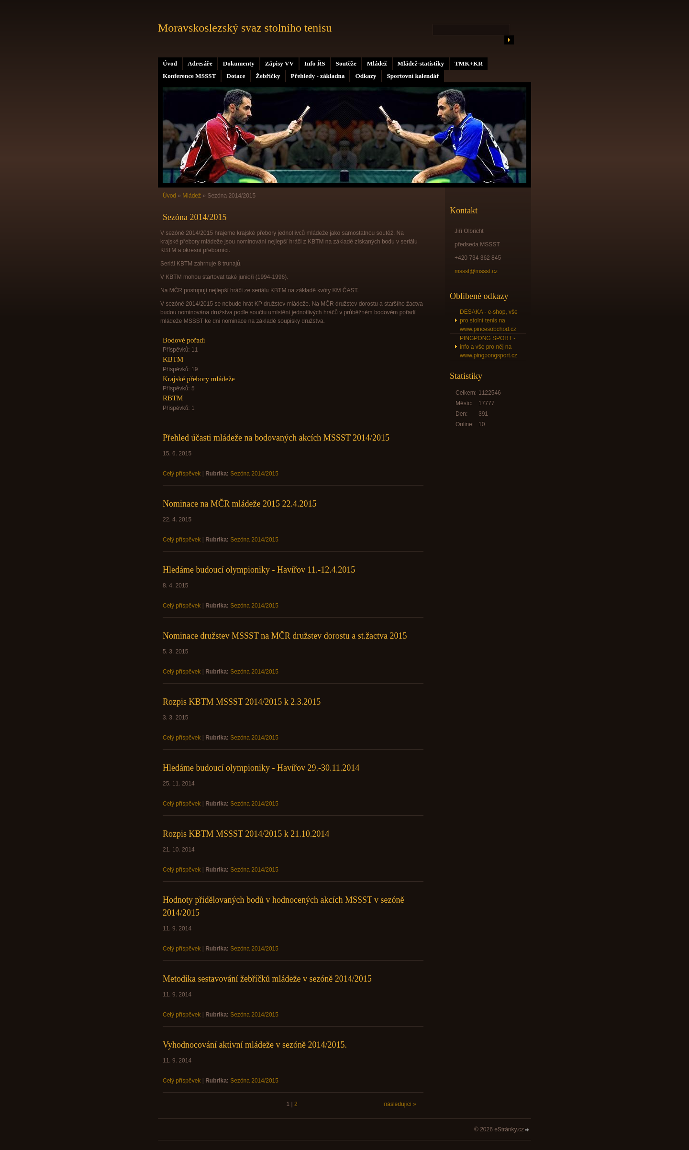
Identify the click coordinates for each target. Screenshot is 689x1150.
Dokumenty (239, 63)
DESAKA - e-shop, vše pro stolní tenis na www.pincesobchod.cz (489, 320)
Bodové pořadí (184, 340)
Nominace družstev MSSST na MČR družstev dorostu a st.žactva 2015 (285, 636)
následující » (400, 1104)
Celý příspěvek (181, 473)
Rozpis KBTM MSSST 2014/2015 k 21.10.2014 (246, 834)
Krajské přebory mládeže (199, 379)
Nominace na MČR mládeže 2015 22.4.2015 (239, 504)
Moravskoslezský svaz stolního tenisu (245, 28)
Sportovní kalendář (413, 75)
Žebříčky (268, 75)
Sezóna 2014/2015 (254, 473)
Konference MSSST (189, 75)
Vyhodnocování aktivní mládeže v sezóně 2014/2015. (255, 1045)
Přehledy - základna (318, 75)
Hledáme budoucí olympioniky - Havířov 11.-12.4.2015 (259, 570)
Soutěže (346, 63)
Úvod (170, 63)
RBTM (173, 398)
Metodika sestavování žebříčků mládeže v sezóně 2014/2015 (267, 979)
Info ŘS (314, 63)
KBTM (173, 359)
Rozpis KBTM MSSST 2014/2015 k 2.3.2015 (242, 702)
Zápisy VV (279, 63)
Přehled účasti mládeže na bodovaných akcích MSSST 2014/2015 (276, 437)
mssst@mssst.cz (476, 271)
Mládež (377, 63)
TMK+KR (469, 63)
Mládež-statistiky (421, 63)
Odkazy (365, 75)
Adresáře (200, 63)
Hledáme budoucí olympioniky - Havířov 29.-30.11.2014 (261, 768)
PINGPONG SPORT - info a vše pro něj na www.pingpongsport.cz (488, 347)
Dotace (235, 75)
